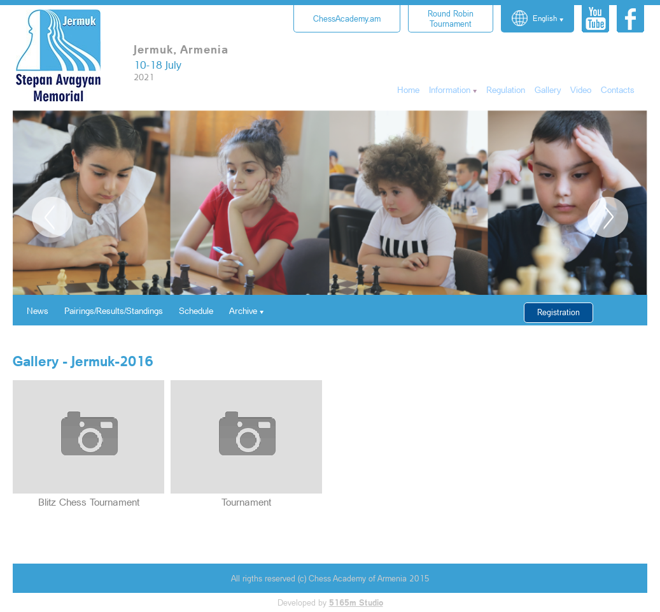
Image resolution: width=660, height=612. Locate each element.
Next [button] (607, 217)
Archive (243, 310)
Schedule (196, 310)
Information (449, 89)
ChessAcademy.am (347, 18)
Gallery (548, 89)
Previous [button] (52, 217)
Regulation (505, 89)
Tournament (451, 18)
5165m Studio (356, 602)
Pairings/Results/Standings (113, 310)
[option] (330, 202)
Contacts (618, 89)
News (37, 310)
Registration (558, 312)
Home (408, 89)
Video (580, 89)
